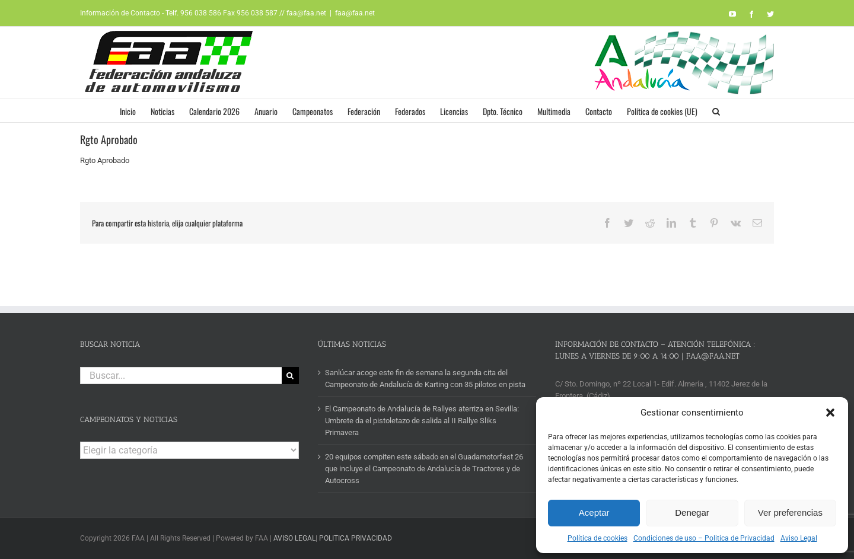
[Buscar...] (181, 375)
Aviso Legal (798, 538)
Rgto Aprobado (104, 160)
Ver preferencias (790, 512)
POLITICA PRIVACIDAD (355, 538)
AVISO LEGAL (294, 538)
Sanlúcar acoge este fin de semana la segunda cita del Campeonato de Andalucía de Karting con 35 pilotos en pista (425, 378)
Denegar (692, 512)
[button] (830, 413)
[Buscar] (290, 375)
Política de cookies (597, 538)
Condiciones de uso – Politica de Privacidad (704, 538)
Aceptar (594, 512)
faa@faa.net (355, 13)
